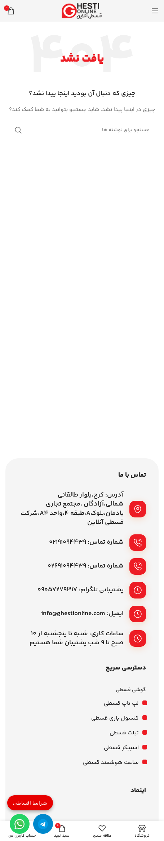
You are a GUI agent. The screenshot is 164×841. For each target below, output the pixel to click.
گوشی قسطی (131, 690)
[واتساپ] (20, 824)
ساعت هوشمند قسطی (111, 762)
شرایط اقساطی (30, 803)
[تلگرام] (43, 824)
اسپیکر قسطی (121, 747)
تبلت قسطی (124, 733)
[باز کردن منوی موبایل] (155, 11)
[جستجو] (82, 130)
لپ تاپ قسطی (121, 703)
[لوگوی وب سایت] (82, 11)
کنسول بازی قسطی (115, 718)
